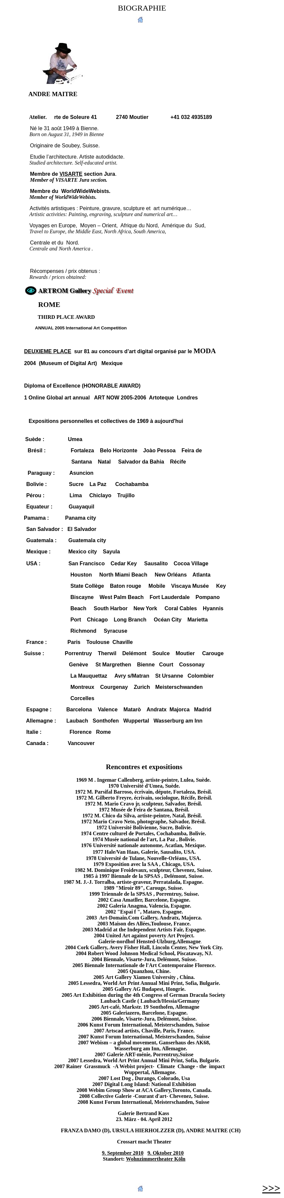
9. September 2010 (122, 1153)
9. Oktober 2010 (165, 1153)
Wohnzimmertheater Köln (156, 1159)
